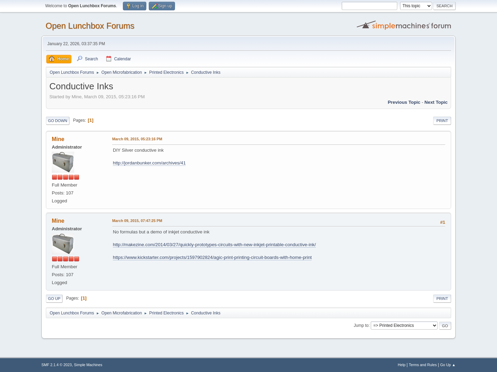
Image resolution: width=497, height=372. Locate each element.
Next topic (436, 102)
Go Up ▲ (448, 365)
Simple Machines (88, 365)
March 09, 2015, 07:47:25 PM (137, 221)
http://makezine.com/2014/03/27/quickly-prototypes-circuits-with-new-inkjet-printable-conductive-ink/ (214, 244)
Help (402, 365)
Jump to (361, 325)
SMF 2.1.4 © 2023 (56, 365)
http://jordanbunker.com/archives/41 (149, 162)
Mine (58, 139)
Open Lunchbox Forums (90, 25)
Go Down (57, 121)
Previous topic (404, 102)
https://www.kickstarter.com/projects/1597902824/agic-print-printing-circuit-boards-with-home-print (212, 257)
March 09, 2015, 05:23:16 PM (137, 139)
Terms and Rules (423, 365)
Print (442, 121)
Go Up (54, 298)
